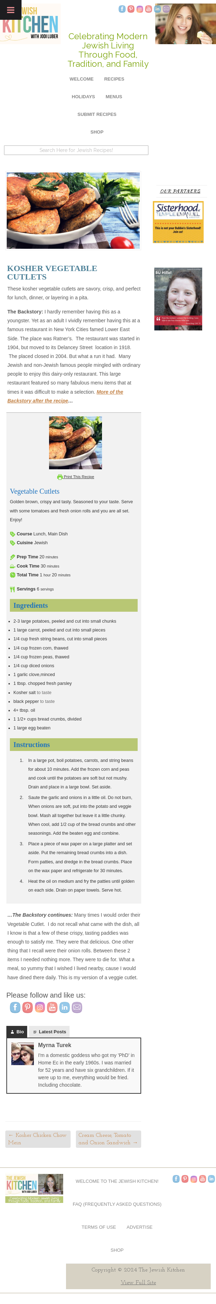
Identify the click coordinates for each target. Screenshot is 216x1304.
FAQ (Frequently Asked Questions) (117, 1204)
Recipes (114, 79)
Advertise (139, 1227)
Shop (96, 132)
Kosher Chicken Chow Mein (37, 1139)
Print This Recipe (75, 477)
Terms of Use (99, 1227)
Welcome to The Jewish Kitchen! (117, 1181)
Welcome (82, 79)
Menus (114, 96)
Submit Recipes (96, 114)
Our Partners (180, 191)
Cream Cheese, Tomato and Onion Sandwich (108, 1139)
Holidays (83, 96)
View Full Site (138, 1283)
